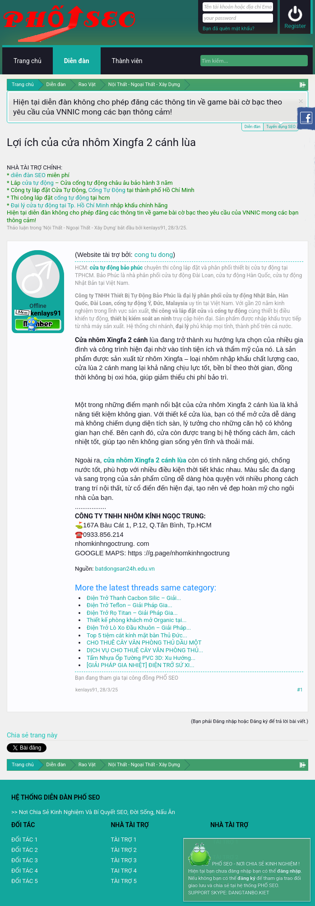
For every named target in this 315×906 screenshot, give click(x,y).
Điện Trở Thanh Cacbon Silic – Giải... (134, 598)
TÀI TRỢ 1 (123, 839)
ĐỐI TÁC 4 (24, 870)
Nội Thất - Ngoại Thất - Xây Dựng (80, 228)
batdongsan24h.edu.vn (125, 568)
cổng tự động (71, 197)
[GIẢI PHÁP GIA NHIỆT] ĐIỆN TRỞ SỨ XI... (141, 665)
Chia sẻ (18, 735)
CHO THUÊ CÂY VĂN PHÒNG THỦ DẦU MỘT (144, 642)
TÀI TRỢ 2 (123, 850)
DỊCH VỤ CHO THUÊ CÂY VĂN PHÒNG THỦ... (145, 650)
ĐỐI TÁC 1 (24, 839)
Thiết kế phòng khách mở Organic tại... (136, 620)
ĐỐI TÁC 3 (24, 860)
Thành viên (127, 60)
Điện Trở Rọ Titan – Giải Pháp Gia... (132, 612)
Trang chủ (28, 60)
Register (295, 26)
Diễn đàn (252, 126)
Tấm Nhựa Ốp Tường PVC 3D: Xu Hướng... (141, 657)
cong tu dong (153, 255)
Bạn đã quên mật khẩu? (229, 29)
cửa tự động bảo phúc (116, 268)
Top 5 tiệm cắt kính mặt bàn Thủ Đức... (137, 635)
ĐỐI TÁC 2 (24, 850)
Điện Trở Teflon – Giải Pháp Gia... (129, 605)
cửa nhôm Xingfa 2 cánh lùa (145, 460)
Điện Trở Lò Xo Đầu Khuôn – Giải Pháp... (139, 627)
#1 (300, 690)
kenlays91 (155, 228)
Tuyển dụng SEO (281, 126)
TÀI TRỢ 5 (123, 881)
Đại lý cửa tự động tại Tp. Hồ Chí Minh (60, 205)
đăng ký (246, 878)
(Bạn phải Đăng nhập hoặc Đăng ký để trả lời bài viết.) (249, 721)
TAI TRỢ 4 (123, 870)
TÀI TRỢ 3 (123, 860)
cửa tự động (37, 182)
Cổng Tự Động (106, 190)
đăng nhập (289, 871)
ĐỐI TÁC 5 (24, 881)
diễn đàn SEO (28, 175)
